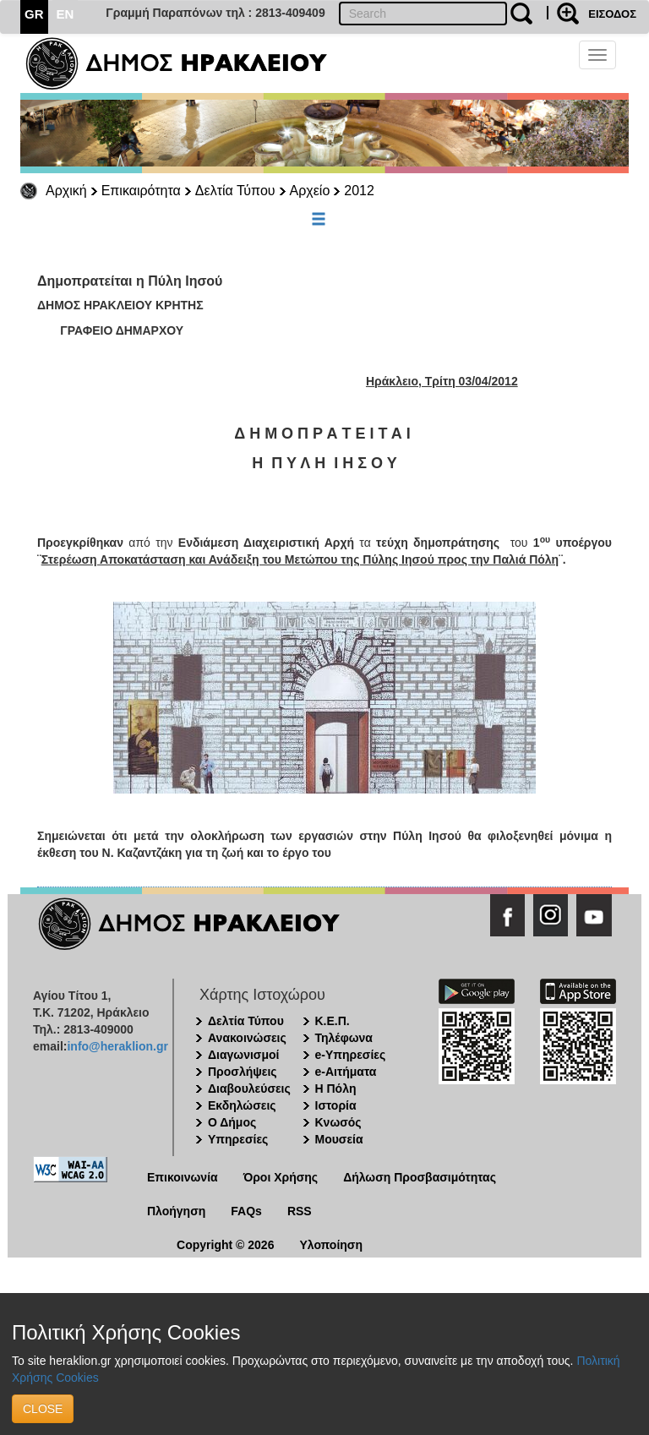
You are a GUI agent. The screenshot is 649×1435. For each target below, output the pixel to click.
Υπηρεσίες (238, 1139)
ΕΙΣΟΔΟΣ (612, 14)
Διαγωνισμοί (243, 1054)
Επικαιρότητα (141, 190)
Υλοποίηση (331, 1245)
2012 (359, 190)
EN (65, 14)
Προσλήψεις (242, 1071)
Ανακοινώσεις (247, 1038)
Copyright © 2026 (225, 1245)
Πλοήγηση (176, 1211)
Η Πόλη (336, 1088)
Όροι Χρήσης (281, 1177)
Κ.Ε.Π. (332, 1021)
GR (34, 14)
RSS (299, 1211)
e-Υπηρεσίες (350, 1054)
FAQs (246, 1211)
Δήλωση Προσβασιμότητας (419, 1177)
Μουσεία (339, 1139)
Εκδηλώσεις (242, 1105)
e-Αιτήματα (346, 1071)
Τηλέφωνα (344, 1038)
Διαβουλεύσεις (249, 1088)
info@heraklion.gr (117, 1046)
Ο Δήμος (232, 1122)
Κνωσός (338, 1122)
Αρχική (66, 190)
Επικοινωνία (182, 1177)
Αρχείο (310, 190)
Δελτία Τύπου (235, 190)
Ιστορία (336, 1105)
